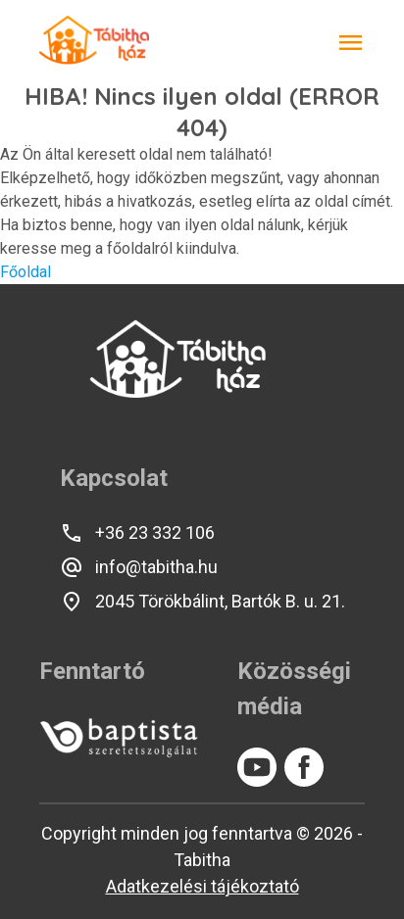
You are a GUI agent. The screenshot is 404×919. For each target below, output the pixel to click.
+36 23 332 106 (137, 533)
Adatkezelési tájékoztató (202, 886)
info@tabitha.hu (139, 567)
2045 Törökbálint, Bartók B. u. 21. (202, 601)
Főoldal (25, 272)
